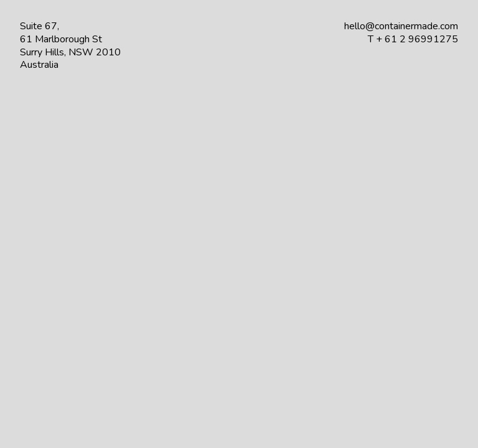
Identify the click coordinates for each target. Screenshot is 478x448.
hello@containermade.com (401, 26)
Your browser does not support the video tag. (239, 224)
